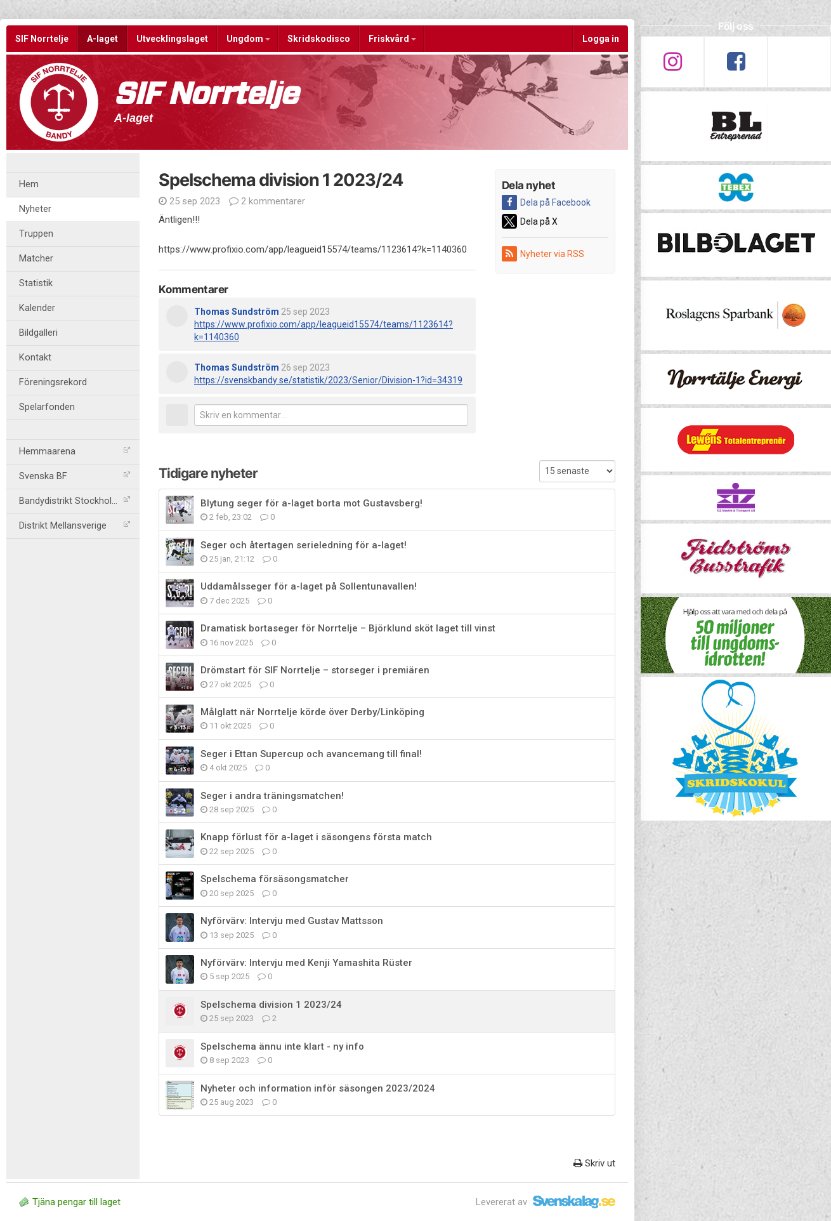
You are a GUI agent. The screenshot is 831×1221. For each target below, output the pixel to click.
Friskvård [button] (392, 39)
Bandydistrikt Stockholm (74, 501)
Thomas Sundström (236, 312)
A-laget (102, 39)
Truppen (36, 233)
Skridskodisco (318, 39)
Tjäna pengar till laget (70, 1202)
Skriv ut (594, 1163)
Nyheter (35, 209)
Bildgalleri (38, 332)
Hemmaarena (74, 451)
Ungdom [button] (248, 39)
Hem (29, 184)
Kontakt (35, 357)
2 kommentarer (267, 201)
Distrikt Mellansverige (74, 525)
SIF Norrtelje (42, 39)
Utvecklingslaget (172, 39)
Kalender (37, 308)
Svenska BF (74, 476)
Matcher (36, 258)
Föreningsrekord (53, 382)
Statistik (36, 283)
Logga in (600, 39)
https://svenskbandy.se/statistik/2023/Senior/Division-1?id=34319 (328, 380)
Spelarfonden (47, 407)
